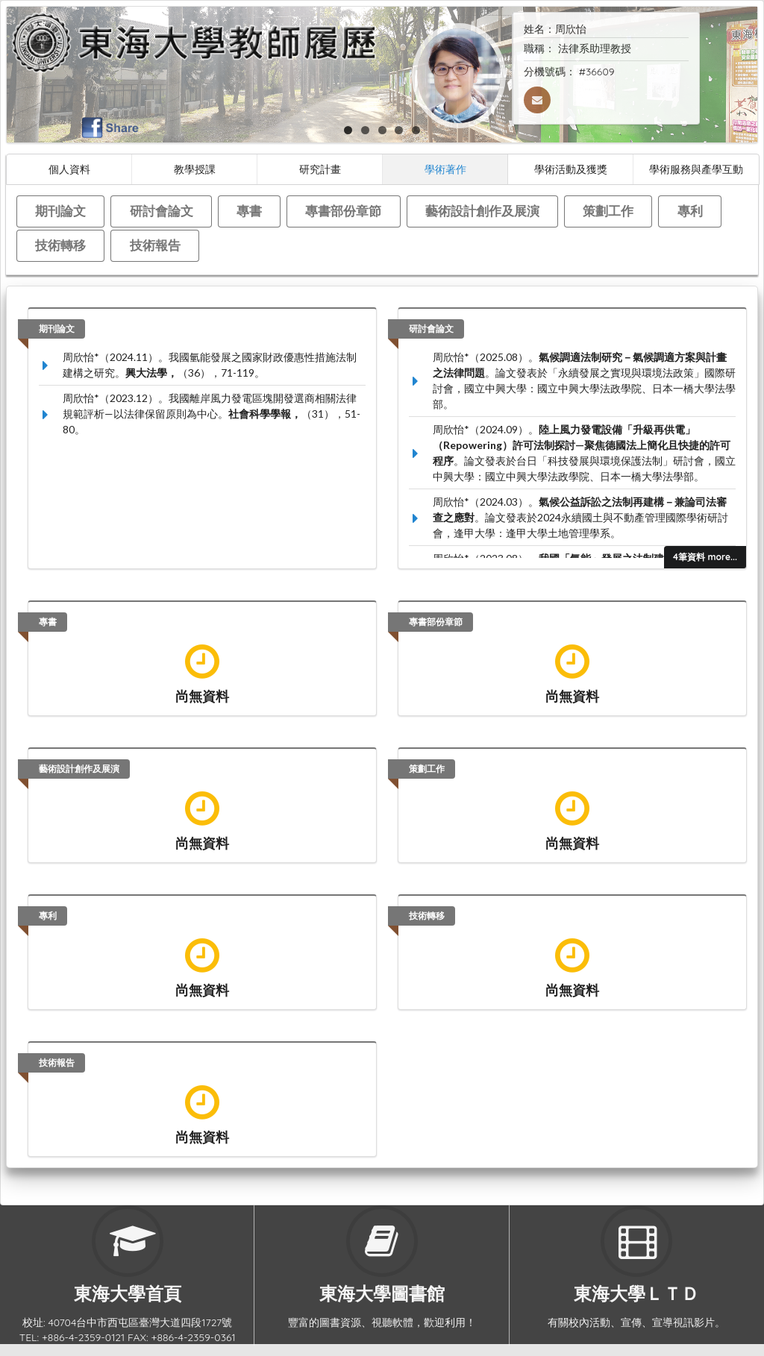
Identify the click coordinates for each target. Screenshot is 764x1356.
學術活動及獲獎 (570, 169)
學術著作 (445, 169)
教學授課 (195, 169)
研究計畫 (320, 169)
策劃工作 (608, 211)
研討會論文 (161, 211)
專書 (249, 211)
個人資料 (69, 169)
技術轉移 (60, 245)
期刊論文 (60, 211)
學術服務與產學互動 (696, 169)
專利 (690, 211)
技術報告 (155, 245)
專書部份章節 (343, 211)
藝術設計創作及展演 (482, 211)
